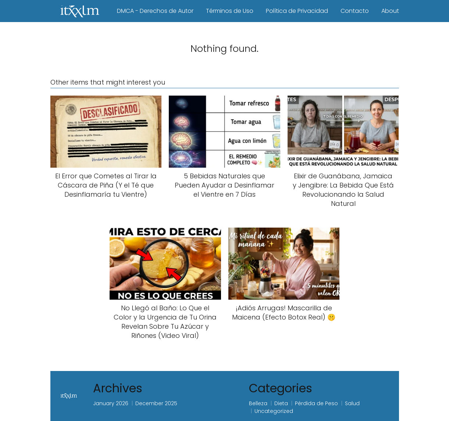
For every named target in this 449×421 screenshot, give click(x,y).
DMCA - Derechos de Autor (155, 11)
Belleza (258, 403)
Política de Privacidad (297, 11)
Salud (352, 403)
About (390, 11)
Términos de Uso (229, 11)
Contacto (355, 11)
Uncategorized (273, 411)
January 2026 (110, 403)
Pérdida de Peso (316, 403)
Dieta (281, 403)
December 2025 (156, 403)
